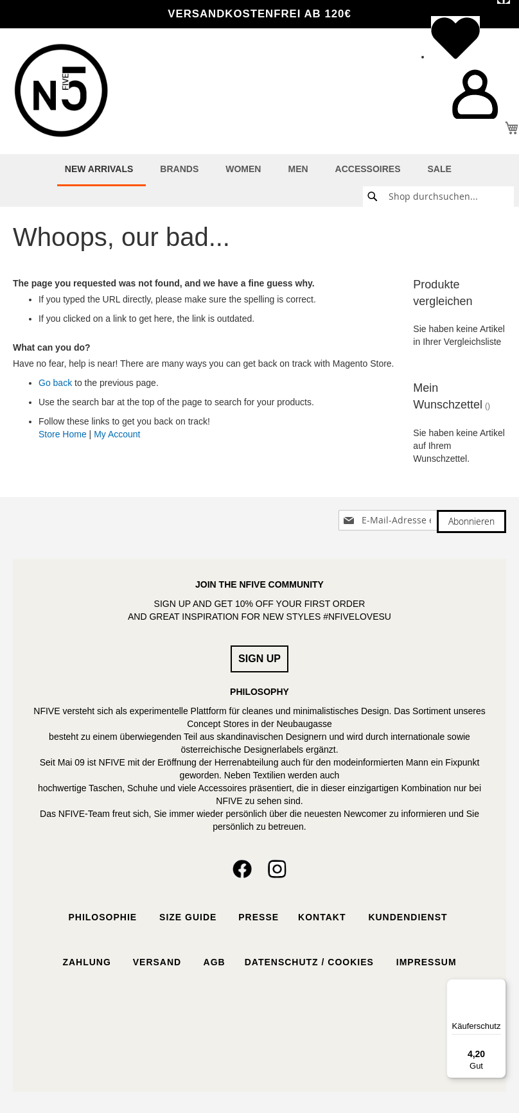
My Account (117, 434)
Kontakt (323, 917)
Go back (55, 383)
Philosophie (102, 917)
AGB (212, 962)
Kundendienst (409, 917)
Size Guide (186, 917)
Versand (157, 962)
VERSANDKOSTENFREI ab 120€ (259, 14)
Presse (258, 917)
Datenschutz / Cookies (311, 962)
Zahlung (86, 962)
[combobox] (438, 196)
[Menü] (498, 986)
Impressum (426, 962)
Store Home (63, 434)
